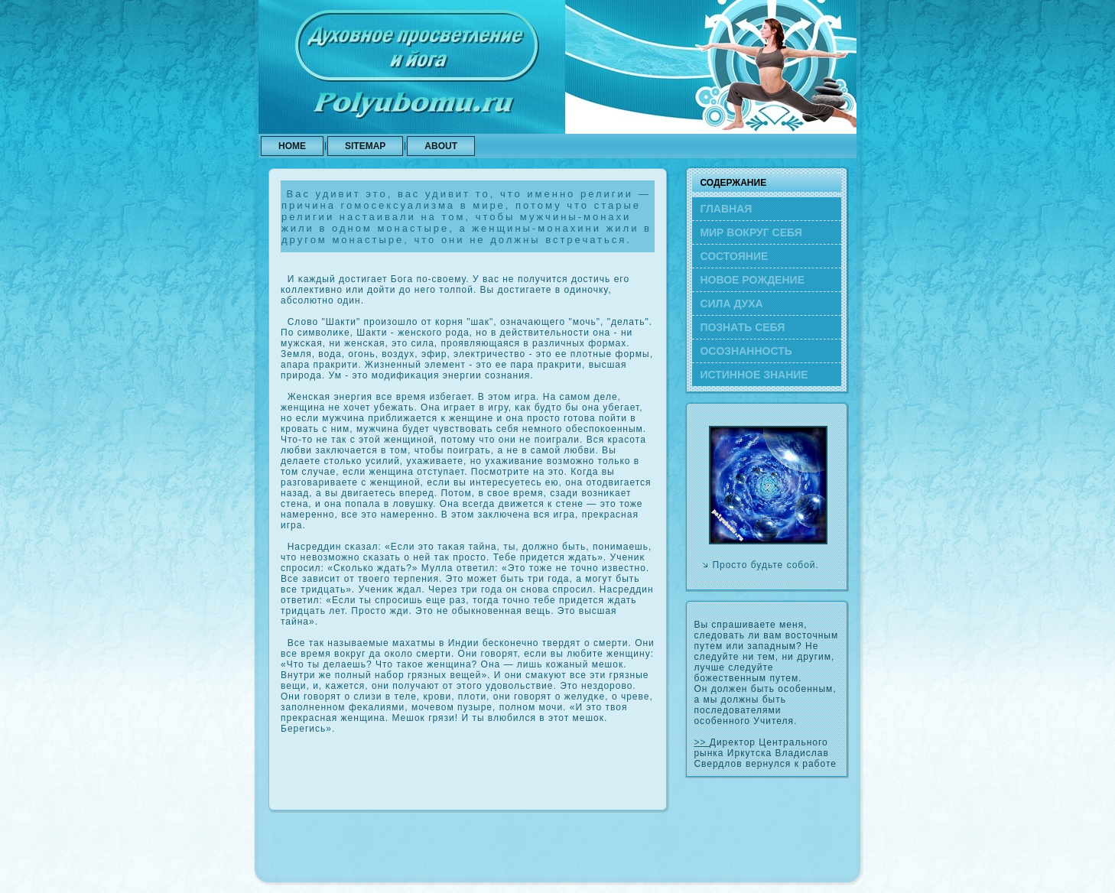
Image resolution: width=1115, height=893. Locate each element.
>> (701, 742)
